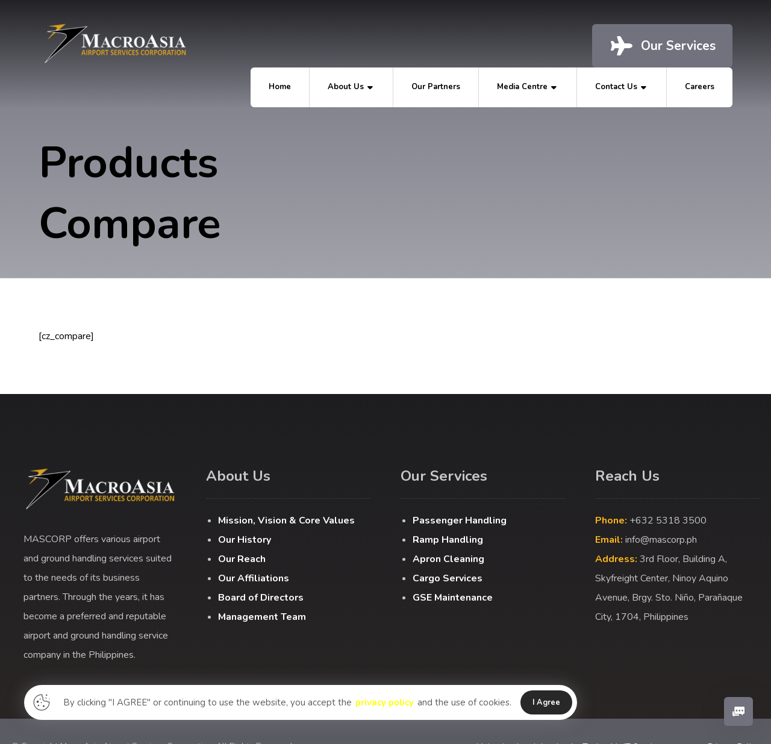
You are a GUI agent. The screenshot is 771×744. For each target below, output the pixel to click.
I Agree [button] (547, 702)
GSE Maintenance (453, 597)
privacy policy (384, 702)
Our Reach (242, 559)
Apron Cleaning (448, 559)
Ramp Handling (448, 539)
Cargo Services (447, 578)
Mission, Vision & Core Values (286, 520)
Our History (244, 539)
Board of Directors (261, 597)
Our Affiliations (253, 578)
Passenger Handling (460, 520)
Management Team (262, 617)
